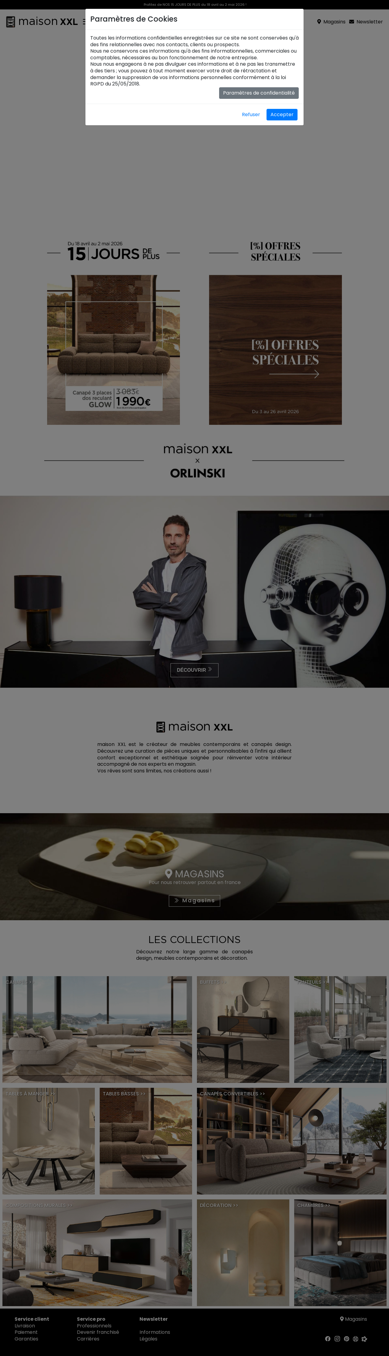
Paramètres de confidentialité (259, 92)
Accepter (282, 114)
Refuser (251, 114)
